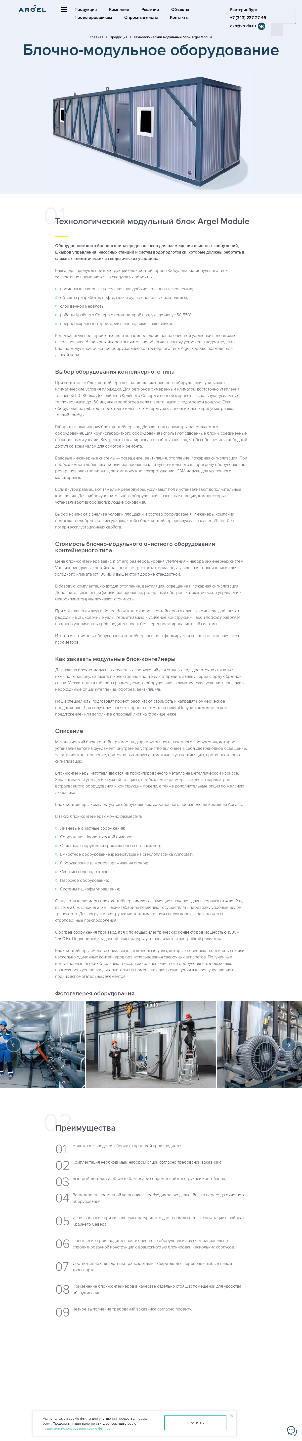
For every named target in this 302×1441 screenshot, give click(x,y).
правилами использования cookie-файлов (77, 1428)
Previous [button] (13, 1044)
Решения (150, 9)
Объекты (180, 9)
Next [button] (288, 1044)
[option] (151, 1044)
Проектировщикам (93, 17)
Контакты (179, 17)
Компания (119, 9)
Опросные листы (141, 17)
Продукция (86, 9)
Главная (96, 37)
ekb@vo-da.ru (243, 26)
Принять (195, 1423)
